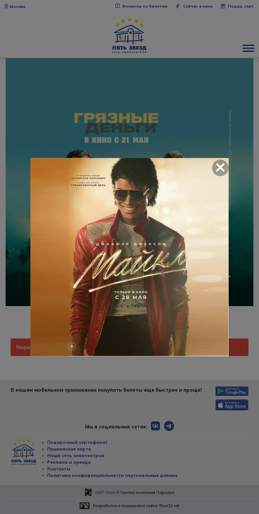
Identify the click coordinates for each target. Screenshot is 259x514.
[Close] (220, 168)
